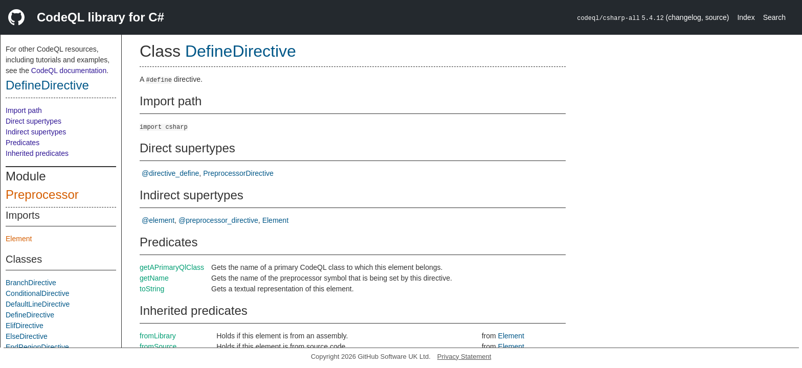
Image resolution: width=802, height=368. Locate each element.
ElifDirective (24, 325)
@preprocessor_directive (218, 220)
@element (158, 220)
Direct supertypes (33, 121)
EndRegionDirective (37, 347)
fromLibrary (158, 336)
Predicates (22, 143)
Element (19, 239)
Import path (24, 110)
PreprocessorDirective (238, 173)
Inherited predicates (37, 153)
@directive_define (170, 173)
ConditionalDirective (38, 293)
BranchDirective (31, 283)
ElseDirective (27, 336)
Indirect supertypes (36, 132)
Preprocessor (42, 194)
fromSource (158, 346)
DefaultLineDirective (38, 304)
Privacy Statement (464, 356)
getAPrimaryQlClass (172, 267)
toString (152, 289)
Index (745, 17)
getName (154, 278)
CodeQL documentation (68, 70)
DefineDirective (47, 85)
